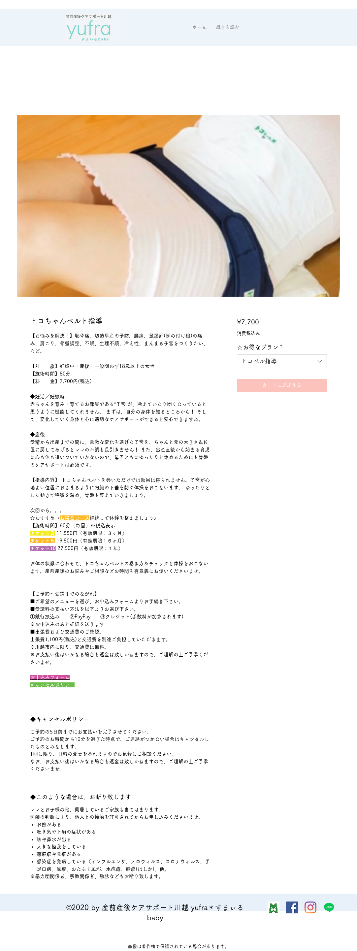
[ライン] (329, 907)
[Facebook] (292, 907)
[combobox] (282, 361)
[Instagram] (310, 907)
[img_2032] (273, 907)
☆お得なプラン (259, 347)
